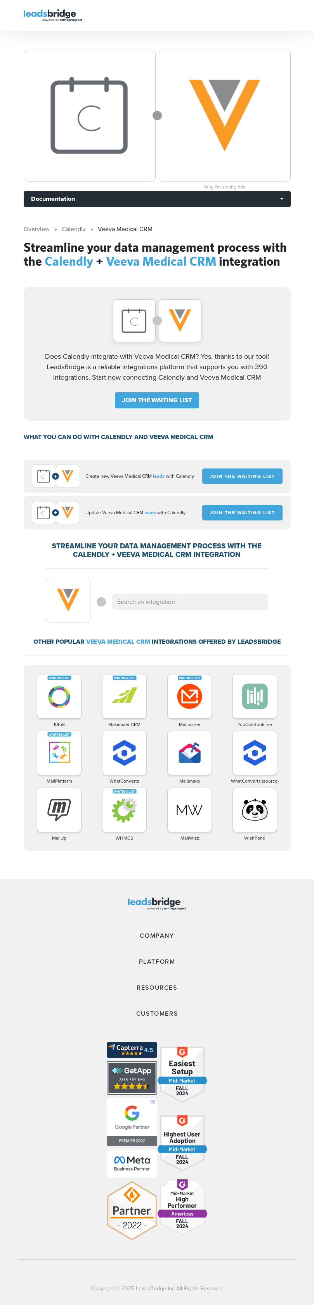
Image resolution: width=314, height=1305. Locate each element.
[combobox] (190, 602)
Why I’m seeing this (224, 187)
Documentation (53, 198)
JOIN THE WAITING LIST (157, 400)
